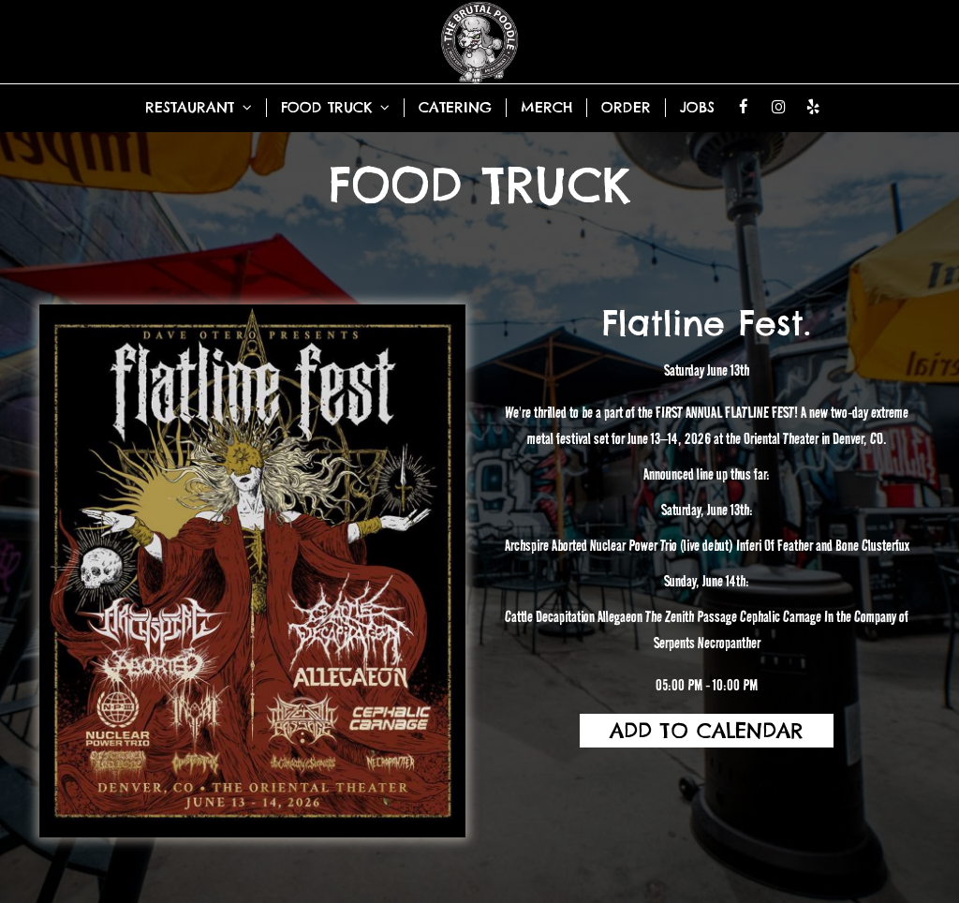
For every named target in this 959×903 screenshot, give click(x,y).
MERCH (546, 107)
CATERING (455, 107)
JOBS (697, 107)
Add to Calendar (707, 731)
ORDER (626, 107)
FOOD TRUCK (335, 107)
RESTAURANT (198, 107)
